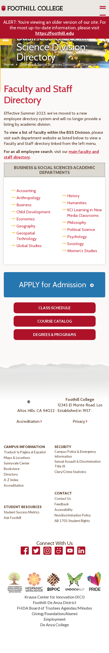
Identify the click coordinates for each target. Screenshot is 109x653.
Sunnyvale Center (17, 463)
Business (24, 204)
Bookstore (11, 469)
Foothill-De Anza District (54, 602)
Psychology (77, 236)
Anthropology (28, 197)
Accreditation (28, 421)
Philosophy (76, 222)
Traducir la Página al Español (25, 452)
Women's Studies (82, 250)
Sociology (75, 243)
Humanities (77, 202)
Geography (25, 226)
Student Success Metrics (21, 512)
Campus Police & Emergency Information (75, 454)
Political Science (81, 229)
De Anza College (54, 624)
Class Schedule (54, 307)
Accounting (26, 190)
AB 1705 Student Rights (72, 521)
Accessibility (63, 510)
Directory (11, 474)
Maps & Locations (17, 458)
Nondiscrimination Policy (72, 515)
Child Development (33, 212)
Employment (55, 619)
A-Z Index (11, 480)
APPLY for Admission (52, 284)
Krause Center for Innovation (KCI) (54, 596)
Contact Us (62, 499)
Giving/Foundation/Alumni (54, 613)
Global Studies (29, 245)
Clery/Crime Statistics (70, 472)
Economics (25, 219)
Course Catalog (54, 321)
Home (9, 64)
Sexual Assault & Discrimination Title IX (77, 463)
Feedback (61, 504)
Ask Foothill (12, 518)
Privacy (79, 421)
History (73, 195)
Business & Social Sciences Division (47, 64)
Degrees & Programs (54, 334)
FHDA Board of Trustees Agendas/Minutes (54, 608)
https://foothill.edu (54, 33)
